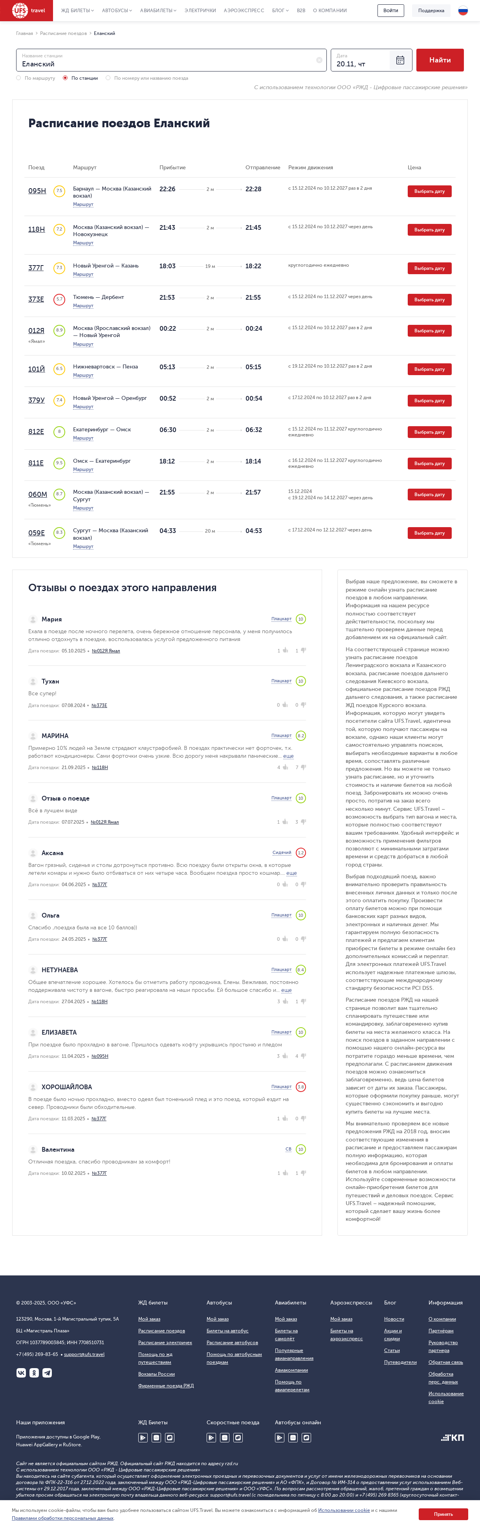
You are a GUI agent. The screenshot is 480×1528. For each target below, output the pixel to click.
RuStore (169, 1437)
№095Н (100, 1056)
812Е (36, 432)
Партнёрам (441, 1331)
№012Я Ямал (106, 651)
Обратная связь (446, 1362)
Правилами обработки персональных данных (63, 1518)
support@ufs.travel (84, 1354)
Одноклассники (34, 1373)
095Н (37, 191)
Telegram (47, 1373)
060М (37, 494)
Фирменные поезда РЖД (166, 1386)
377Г (36, 268)
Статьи (392, 1350)
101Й (36, 369)
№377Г (99, 884)
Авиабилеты (156, 10)
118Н (36, 229)
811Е (36, 463)
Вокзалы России (156, 1374)
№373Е (99, 705)
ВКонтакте (21, 1373)
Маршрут (83, 204)
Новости (394, 1319)
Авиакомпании (291, 1370)
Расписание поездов (161, 1331)
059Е (36, 533)
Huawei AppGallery (156, 1437)
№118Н (100, 767)
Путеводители (400, 1362)
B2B (301, 10)
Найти (440, 60)
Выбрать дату (429, 191)
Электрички (200, 10)
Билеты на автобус (228, 1331)
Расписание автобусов (232, 1342)
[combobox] (171, 60)
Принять (443, 1514)
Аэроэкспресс (244, 10)
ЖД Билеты (75, 10)
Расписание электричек (165, 1342)
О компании (330, 10)
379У (36, 400)
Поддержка (431, 10)
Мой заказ (149, 1319)
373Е (36, 299)
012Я (36, 331)
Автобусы (115, 10)
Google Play (143, 1437)
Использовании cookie (344, 1510)
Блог (278, 10)
